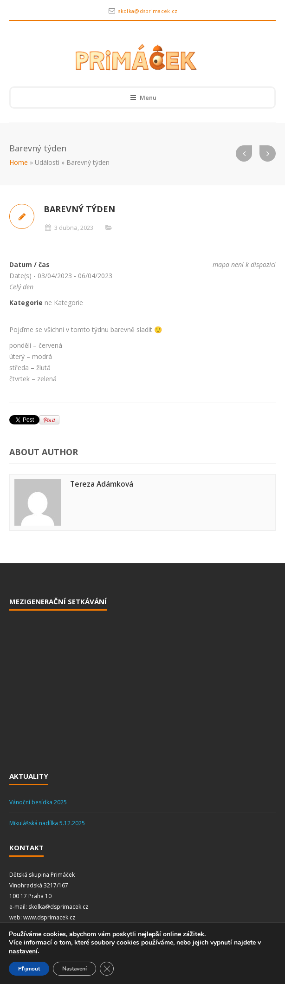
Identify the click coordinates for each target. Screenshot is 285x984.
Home (18, 162)
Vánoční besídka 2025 (38, 802)
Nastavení (74, 968)
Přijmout (29, 968)
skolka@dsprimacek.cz (147, 10)
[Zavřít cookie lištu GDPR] (107, 969)
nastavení (23, 951)
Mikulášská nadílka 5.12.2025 (47, 823)
